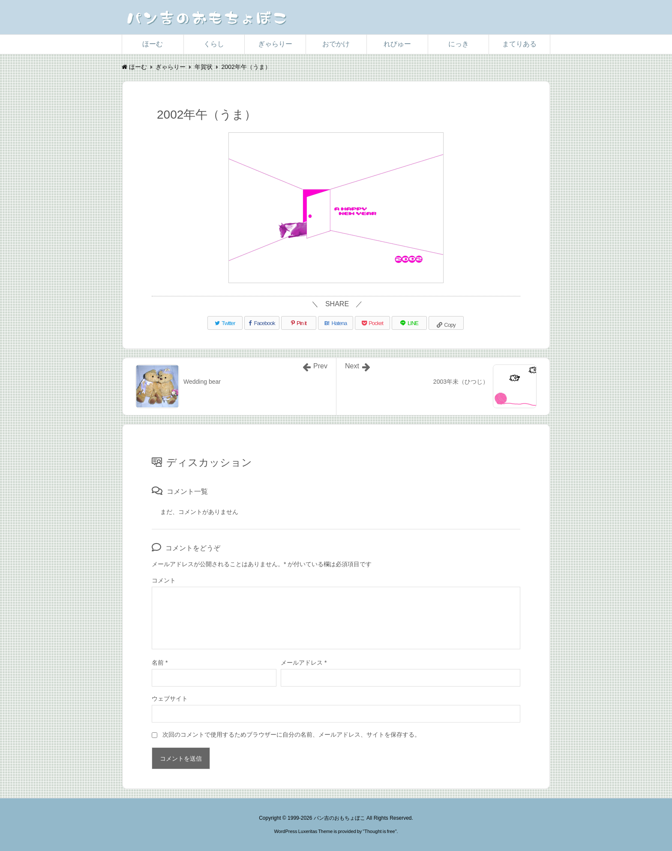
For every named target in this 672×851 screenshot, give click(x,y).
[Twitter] (225, 323)
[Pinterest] (298, 323)
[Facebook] (261, 323)
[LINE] (409, 323)
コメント (164, 580)
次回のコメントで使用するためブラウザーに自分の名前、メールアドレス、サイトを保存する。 (291, 734)
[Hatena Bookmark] (335, 323)
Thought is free (379, 831)
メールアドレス (304, 662)
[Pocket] (372, 323)
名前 (160, 662)
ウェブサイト (170, 698)
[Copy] (446, 323)
